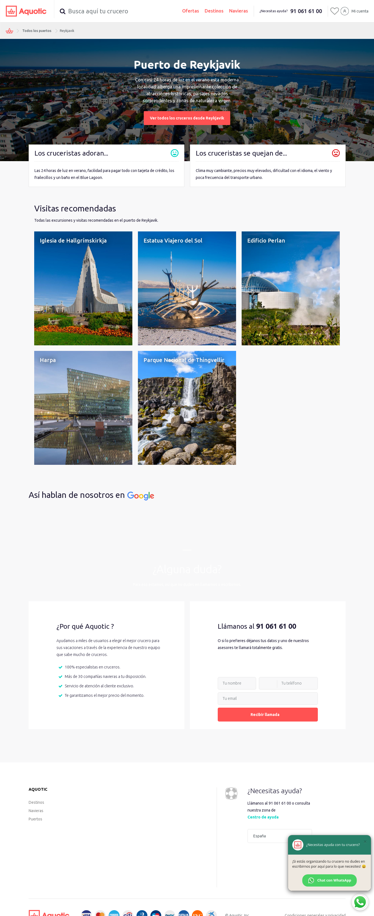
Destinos (214, 10)
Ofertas (190, 10)
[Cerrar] (365, 842)
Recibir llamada (268, 714)
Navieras (238, 10)
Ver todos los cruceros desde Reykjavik (187, 118)
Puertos (35, 819)
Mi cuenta (359, 11)
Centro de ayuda (263, 817)
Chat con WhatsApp (329, 880)
